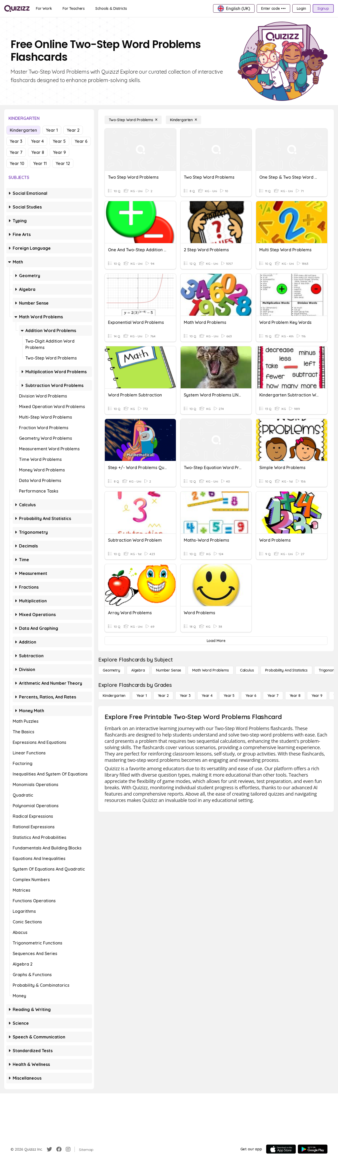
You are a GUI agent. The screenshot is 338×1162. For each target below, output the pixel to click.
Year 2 (73, 130)
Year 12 (63, 163)
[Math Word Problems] (210, 670)
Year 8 (37, 152)
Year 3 (16, 141)
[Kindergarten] (183, 120)
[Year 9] (317, 695)
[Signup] (323, 8)
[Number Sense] (169, 670)
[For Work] (44, 8)
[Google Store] (312, 1149)
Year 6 (81, 141)
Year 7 (16, 152)
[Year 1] (141, 695)
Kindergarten (23, 130)
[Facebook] (59, 1149)
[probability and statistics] (286, 670)
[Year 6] (251, 695)
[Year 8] (295, 695)
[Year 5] (229, 695)
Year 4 (37, 141)
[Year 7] (273, 695)
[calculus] (247, 670)
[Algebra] (138, 670)
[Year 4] (207, 695)
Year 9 (59, 152)
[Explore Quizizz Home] (17, 8)
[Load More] (216, 640)
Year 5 (59, 141)
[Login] (301, 8)
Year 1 (52, 130)
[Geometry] (111, 670)
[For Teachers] (73, 8)
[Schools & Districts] (111, 8)
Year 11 (40, 163)
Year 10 (17, 163)
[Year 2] (163, 695)
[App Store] (281, 1149)
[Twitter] (49, 1149)
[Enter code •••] (273, 8)
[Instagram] (68, 1149)
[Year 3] (185, 695)
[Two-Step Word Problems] (133, 120)
